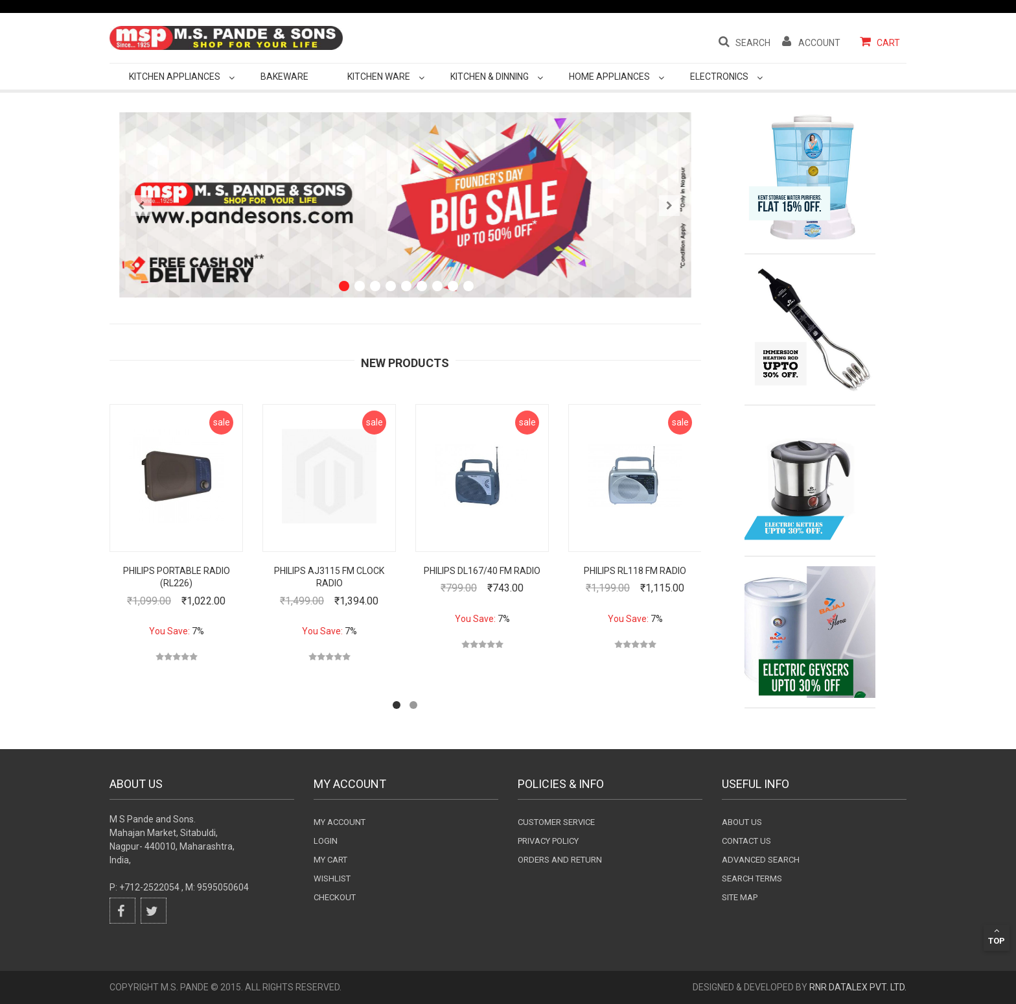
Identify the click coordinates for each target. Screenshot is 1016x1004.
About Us (742, 822)
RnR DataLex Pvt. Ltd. (857, 987)
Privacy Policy (548, 841)
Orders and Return (560, 860)
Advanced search (761, 860)
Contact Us (746, 841)
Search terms (752, 878)
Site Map (739, 897)
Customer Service (556, 822)
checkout (335, 897)
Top (996, 936)
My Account (339, 822)
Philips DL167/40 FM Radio (482, 571)
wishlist (332, 878)
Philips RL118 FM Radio (635, 571)
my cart (330, 860)
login (326, 841)
